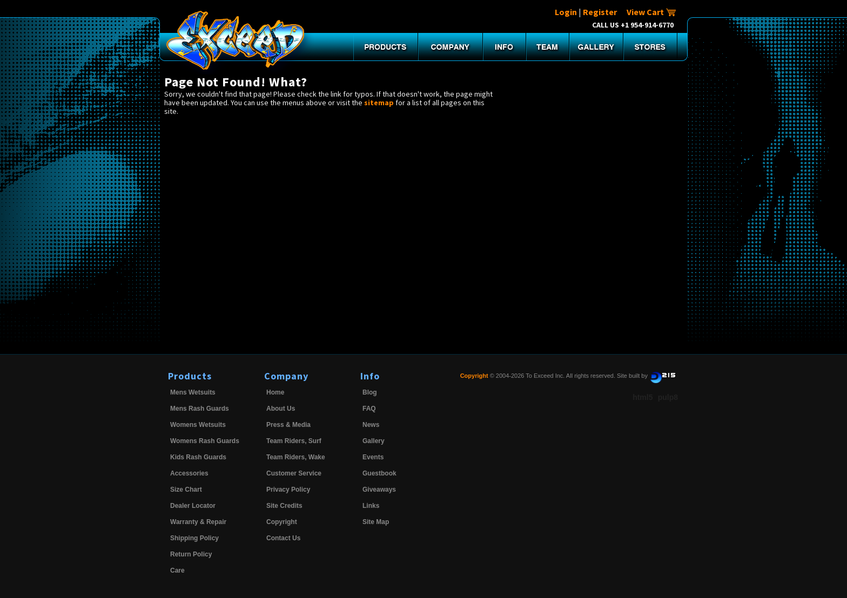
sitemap (379, 102)
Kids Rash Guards (198, 457)
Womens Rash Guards (204, 441)
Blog (369, 392)
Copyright (281, 522)
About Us (280, 408)
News (370, 425)
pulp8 (668, 397)
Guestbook (379, 473)
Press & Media (288, 425)
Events (373, 457)
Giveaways (379, 489)
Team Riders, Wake (295, 457)
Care (177, 570)
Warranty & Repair (198, 522)
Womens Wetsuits (198, 425)
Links (370, 505)
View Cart (651, 11)
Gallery (373, 441)
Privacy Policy (288, 489)
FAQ (369, 408)
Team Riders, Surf (293, 441)
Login (566, 11)
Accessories (189, 473)
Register (600, 11)
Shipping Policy (194, 538)
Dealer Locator (193, 505)
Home (275, 392)
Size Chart (186, 489)
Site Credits (284, 505)
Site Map (375, 522)
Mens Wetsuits (193, 392)
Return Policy (191, 554)
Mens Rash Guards (199, 408)
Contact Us (283, 538)
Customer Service (293, 473)
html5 (643, 397)
